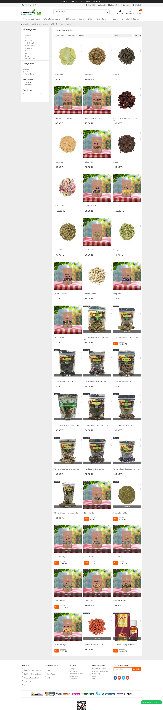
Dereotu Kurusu (30, 45)
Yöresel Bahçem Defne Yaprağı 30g (66, 513)
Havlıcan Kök (88, 162)
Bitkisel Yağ (70, 19)
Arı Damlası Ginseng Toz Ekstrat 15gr (125, 644)
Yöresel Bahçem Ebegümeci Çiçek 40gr (126, 469)
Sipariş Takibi (114, 5)
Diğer (90, 19)
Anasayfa (24, 24)
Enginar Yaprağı (30, 58)
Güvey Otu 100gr (89, 557)
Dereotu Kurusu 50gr (120, 513)
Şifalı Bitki (54, 24)
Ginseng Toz (117, 206)
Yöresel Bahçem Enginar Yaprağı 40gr (67, 469)
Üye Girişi (90, 5)
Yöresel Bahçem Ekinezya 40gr (94, 469)
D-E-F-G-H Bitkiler (66, 24)
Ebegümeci (28, 51)
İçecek (115, 19)
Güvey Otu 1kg (89, 513)
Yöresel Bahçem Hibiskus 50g (64, 381)
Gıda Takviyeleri (103, 19)
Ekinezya (27, 56)
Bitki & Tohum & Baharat (53, 19)
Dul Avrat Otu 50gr (119, 600)
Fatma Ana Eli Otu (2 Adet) (63, 118)
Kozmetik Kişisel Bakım (130, 19)
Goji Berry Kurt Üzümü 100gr (93, 644)
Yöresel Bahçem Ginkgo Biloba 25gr (125, 337)
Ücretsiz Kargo (60, 35)
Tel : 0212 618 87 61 (30, 5)
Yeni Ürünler (73, 671)
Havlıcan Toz (58, 162)
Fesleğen (116, 250)
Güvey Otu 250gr (119, 557)
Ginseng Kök (88, 600)
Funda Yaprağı (88, 250)
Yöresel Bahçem (30, 74)
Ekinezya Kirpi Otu (60, 293)
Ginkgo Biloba (59, 250)
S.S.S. (48, 673)
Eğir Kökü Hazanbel (90, 293)
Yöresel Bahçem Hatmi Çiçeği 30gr (95, 381)
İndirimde (81, 35)
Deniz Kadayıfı (29, 43)
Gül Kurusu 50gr (59, 206)
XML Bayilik (137, 5)
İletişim (126, 5)
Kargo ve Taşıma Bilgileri (32, 673)
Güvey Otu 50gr (59, 557)
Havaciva (116, 162)
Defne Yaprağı (29, 38)
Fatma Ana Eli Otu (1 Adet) (92, 118)
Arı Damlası (28, 72)
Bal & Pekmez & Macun (31, 19)
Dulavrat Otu (29, 48)
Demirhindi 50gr (60, 644)
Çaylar (81, 19)
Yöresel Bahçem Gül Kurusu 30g (124, 381)
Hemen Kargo (71, 35)
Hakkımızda (27, 676)
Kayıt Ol (101, 5)
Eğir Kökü (28, 53)
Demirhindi (28, 40)
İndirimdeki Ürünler (76, 673)
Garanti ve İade (29, 678)
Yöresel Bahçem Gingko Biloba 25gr (66, 425)
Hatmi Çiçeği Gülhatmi (91, 206)
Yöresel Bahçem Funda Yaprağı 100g (96, 425)
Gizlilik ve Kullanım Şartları (33, 671)
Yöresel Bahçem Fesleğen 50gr (123, 425)
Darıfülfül (28, 35)
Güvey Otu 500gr (60, 600)
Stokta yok (28, 84)
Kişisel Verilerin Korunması (33, 668)
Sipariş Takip (73, 676)
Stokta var (28, 82)
